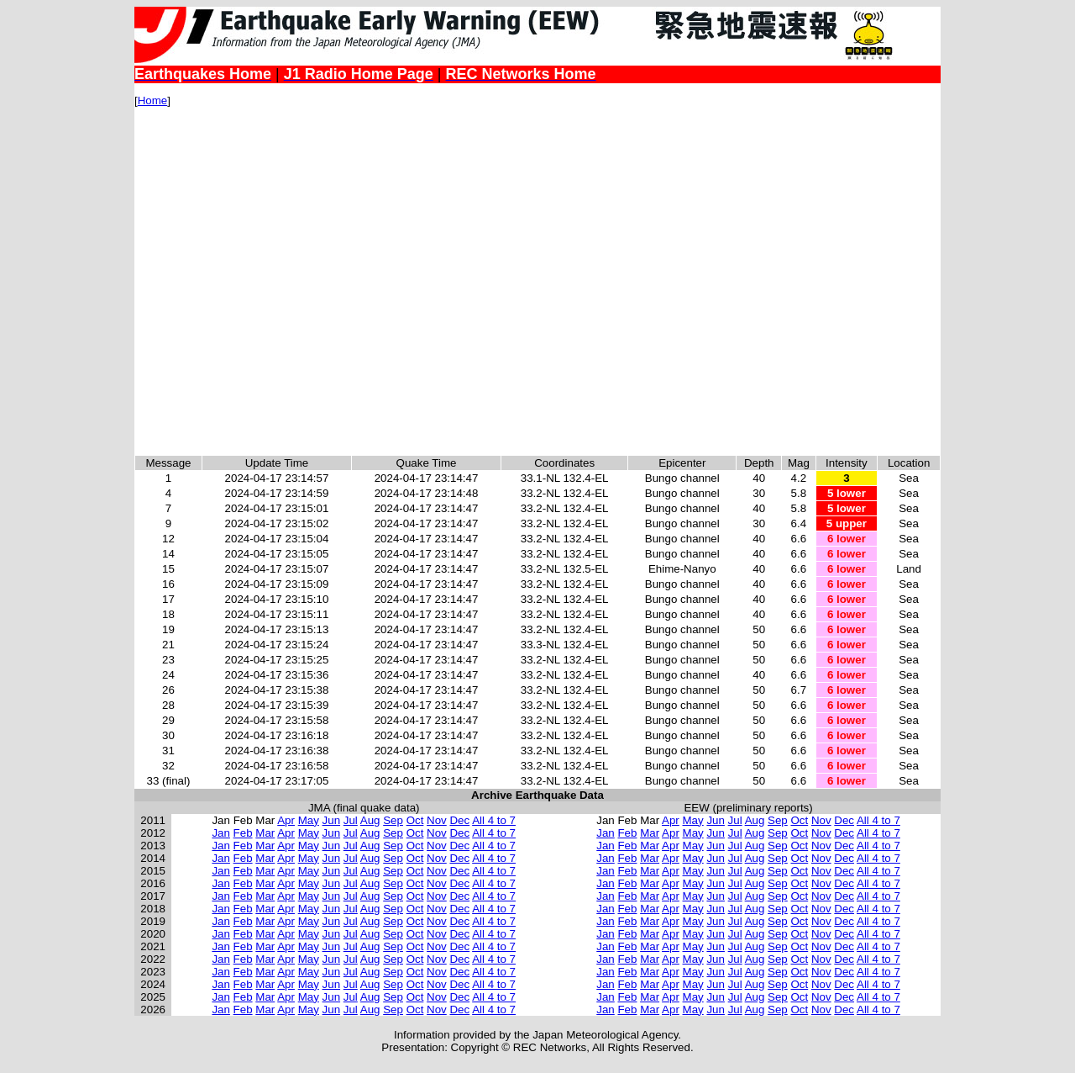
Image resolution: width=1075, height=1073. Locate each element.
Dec (459, 820)
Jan (221, 833)
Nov (437, 820)
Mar (265, 833)
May (308, 820)
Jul (350, 820)
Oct (415, 820)
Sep (393, 820)
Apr (286, 820)
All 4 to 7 (494, 820)
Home (153, 100)
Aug (370, 820)
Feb (243, 833)
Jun (331, 820)
